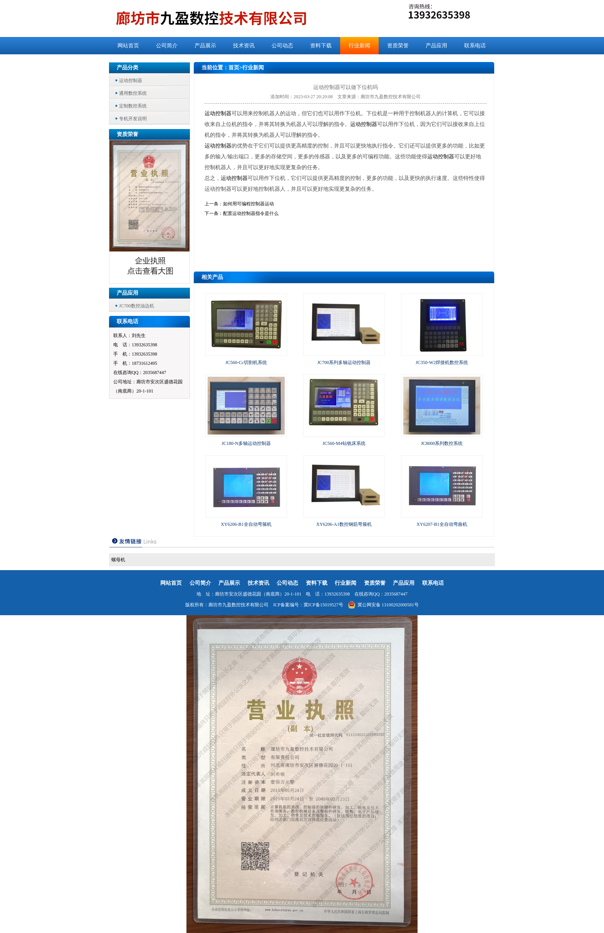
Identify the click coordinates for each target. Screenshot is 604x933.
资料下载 (321, 46)
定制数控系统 (133, 106)
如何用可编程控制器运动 (248, 203)
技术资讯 (244, 46)
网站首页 (128, 46)
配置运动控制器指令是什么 (251, 213)
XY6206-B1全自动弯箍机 (246, 524)
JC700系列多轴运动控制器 (344, 362)
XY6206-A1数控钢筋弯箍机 (344, 524)
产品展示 (205, 46)
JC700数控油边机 (136, 306)
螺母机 (118, 559)
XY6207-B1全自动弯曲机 (441, 524)
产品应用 (436, 46)
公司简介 (167, 46)
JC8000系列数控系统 (442, 443)
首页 (233, 67)
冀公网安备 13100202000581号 (383, 605)
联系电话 (475, 46)
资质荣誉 (398, 46)
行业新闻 (359, 46)
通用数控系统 (133, 93)
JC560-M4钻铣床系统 (343, 443)
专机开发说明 (133, 118)
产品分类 (127, 67)
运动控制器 (130, 80)
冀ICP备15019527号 (323, 604)
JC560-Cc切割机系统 (246, 362)
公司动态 (282, 46)
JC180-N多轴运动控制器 (245, 443)
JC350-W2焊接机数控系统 (442, 362)
